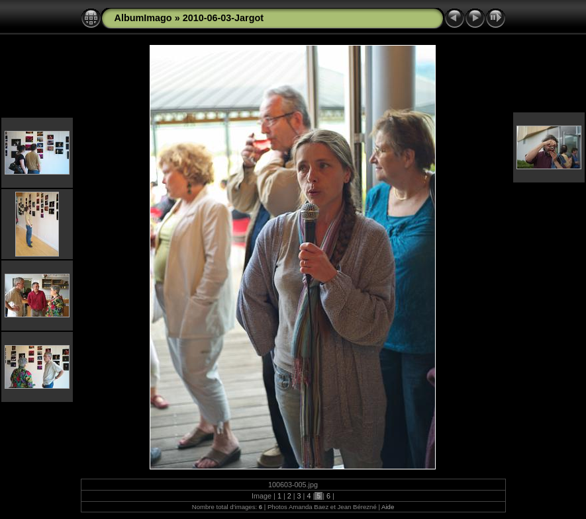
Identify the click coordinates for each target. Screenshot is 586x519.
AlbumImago (143, 18)
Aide (387, 506)
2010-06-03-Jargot (223, 18)
